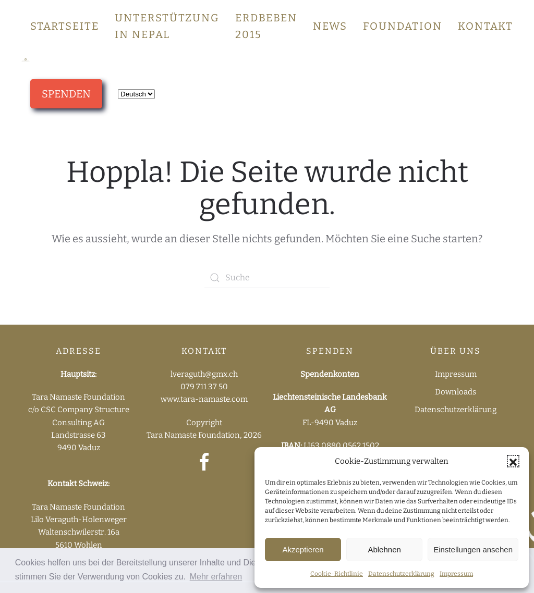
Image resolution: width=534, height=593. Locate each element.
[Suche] (267, 277)
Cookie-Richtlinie (336, 573)
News (330, 26)
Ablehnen (384, 549)
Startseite (64, 26)
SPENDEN (66, 94)
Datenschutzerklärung (401, 573)
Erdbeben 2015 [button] (266, 26)
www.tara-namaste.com (204, 399)
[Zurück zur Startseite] (25, 60)
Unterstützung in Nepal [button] (167, 26)
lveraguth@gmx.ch (204, 374)
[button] (513, 461)
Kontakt (485, 26)
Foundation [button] (402, 26)
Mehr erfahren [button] (216, 576)
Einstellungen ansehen (473, 549)
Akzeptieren (302, 549)
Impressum (456, 573)
